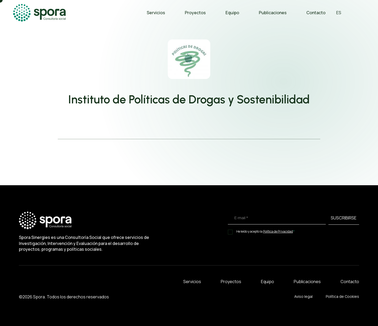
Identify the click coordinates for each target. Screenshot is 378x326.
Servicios (156, 13)
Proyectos (195, 13)
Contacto (316, 13)
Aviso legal (303, 296)
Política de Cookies (342, 296)
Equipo (232, 13)
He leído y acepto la (265, 231)
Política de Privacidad (278, 231)
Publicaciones (273, 13)
